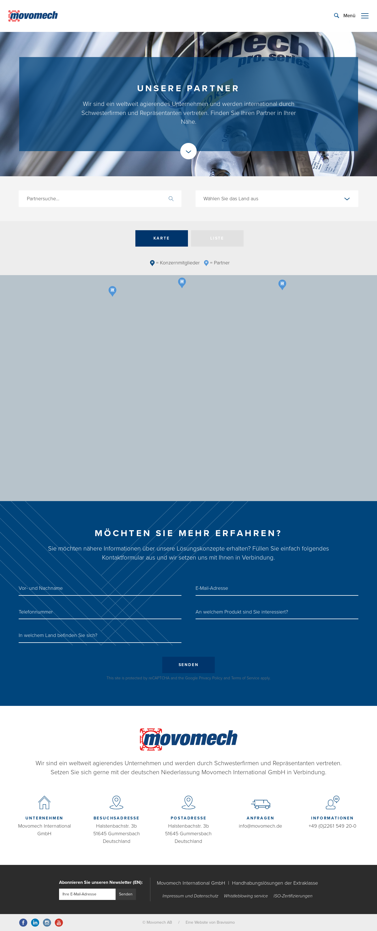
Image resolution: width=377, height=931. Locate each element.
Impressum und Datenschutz (190, 896)
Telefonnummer (36, 611)
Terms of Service (245, 678)
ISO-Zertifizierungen (293, 896)
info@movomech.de (260, 826)
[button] (168, 341)
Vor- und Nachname (41, 588)
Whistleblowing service (246, 896)
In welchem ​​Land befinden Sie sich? (58, 635)
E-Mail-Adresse (212, 588)
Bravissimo (226, 922)
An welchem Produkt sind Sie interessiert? (242, 611)
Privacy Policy (210, 678)
